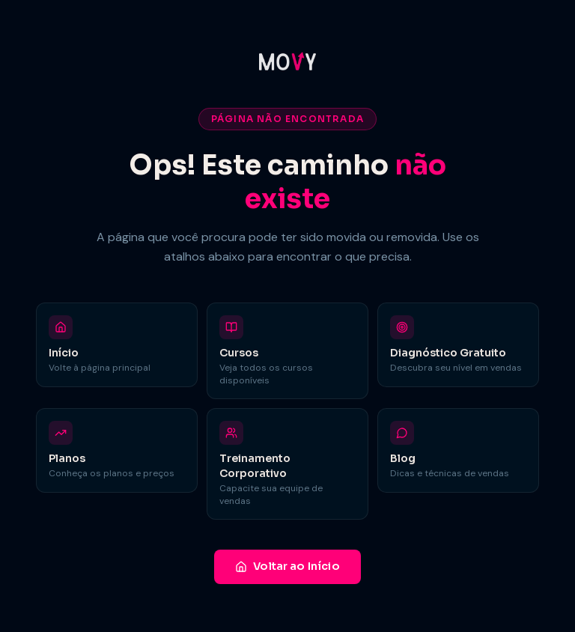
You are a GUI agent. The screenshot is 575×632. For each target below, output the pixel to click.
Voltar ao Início (287, 566)
